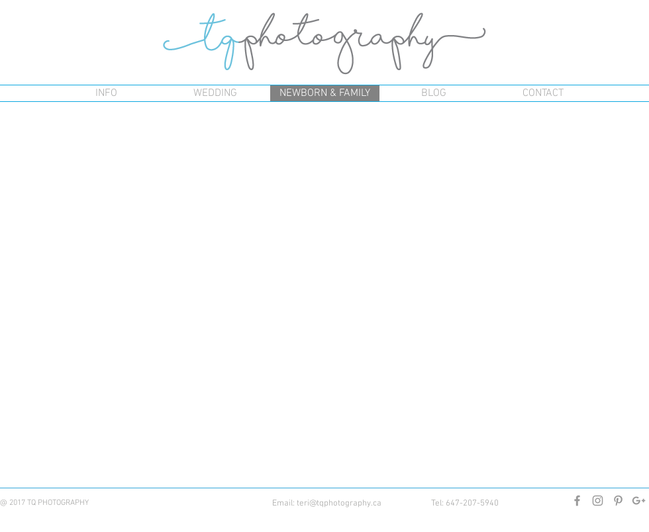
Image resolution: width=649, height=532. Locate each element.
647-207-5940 (472, 503)
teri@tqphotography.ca (339, 503)
